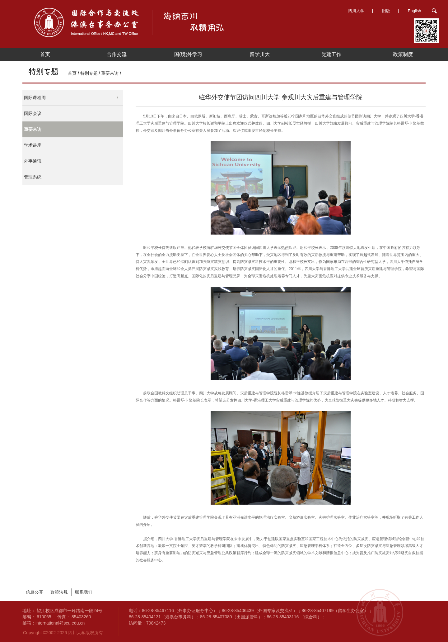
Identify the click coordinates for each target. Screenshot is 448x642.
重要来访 (110, 73)
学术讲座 (32, 145)
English (414, 10)
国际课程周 (35, 97)
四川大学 (356, 10)
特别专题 (89, 73)
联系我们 (83, 592)
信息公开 (34, 592)
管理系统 (32, 176)
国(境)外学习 (188, 54)
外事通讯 (32, 161)
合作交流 (117, 54)
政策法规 (59, 592)
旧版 (386, 10)
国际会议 (32, 113)
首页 (45, 54)
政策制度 (403, 54)
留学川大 (260, 54)
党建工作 (331, 54)
